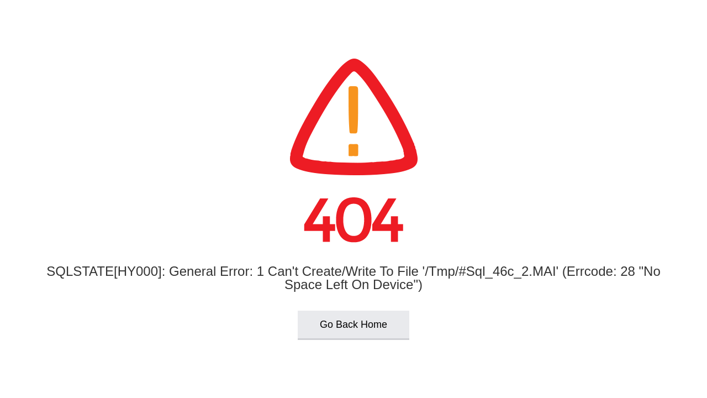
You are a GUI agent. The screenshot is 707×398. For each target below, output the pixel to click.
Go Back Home (353, 324)
